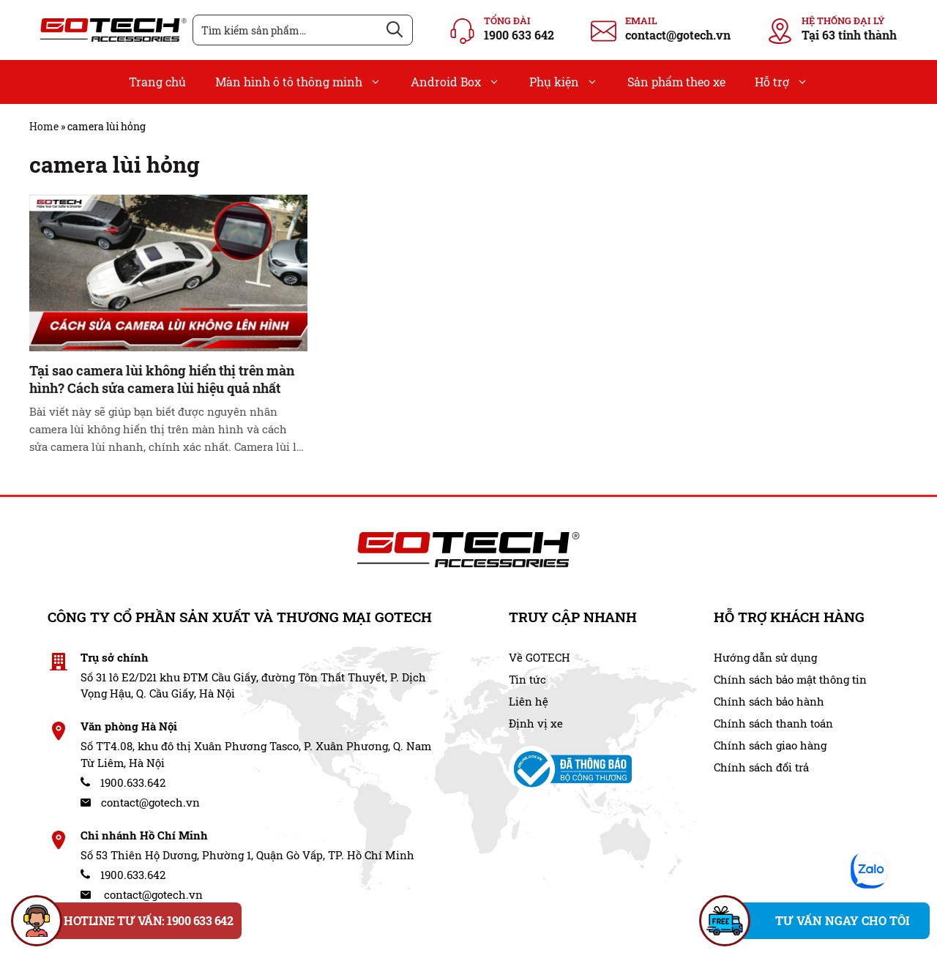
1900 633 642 (519, 34)
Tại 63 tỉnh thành (849, 34)
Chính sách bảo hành (769, 701)
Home (44, 126)
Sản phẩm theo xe (676, 81)
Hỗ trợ (789, 82)
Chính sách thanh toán (773, 723)
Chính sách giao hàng (770, 745)
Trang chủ (157, 81)
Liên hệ (528, 701)
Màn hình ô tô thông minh (305, 82)
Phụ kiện (571, 82)
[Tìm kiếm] (394, 30)
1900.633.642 (123, 782)
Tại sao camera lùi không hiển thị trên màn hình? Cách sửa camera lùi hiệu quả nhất (161, 379)
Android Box (463, 82)
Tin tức (527, 679)
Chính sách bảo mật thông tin (790, 679)
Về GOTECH (539, 657)
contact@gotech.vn (678, 34)
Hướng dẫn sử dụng (765, 657)
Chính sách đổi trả (761, 767)
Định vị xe (536, 723)
